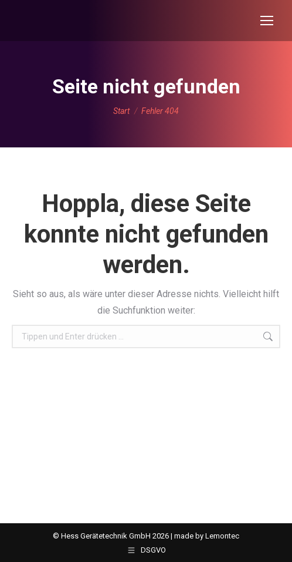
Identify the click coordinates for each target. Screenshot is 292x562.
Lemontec (222, 535)
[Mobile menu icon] (267, 21)
